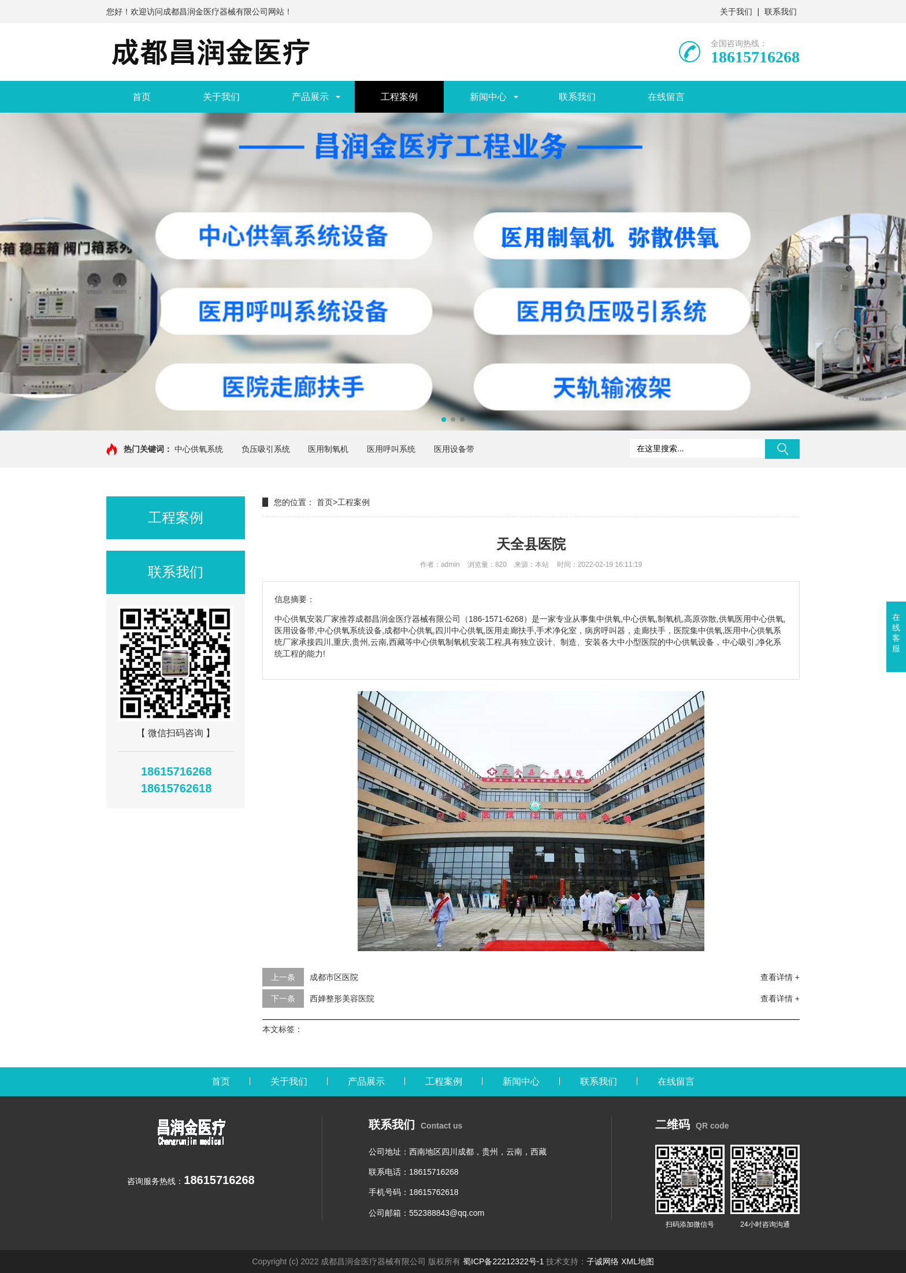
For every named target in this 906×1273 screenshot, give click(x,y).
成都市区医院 (334, 977)
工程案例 (399, 97)
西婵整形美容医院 (342, 998)
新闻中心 (488, 97)
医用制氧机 (328, 449)
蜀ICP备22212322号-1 (503, 1261)
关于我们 (736, 11)
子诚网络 (602, 1261)
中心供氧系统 (198, 449)
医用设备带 (454, 449)
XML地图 (637, 1261)
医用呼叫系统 (391, 449)
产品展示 (310, 97)
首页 (141, 97)
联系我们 (780, 11)
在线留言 (666, 97)
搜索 (782, 449)
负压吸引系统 (266, 449)
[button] (443, 419)
